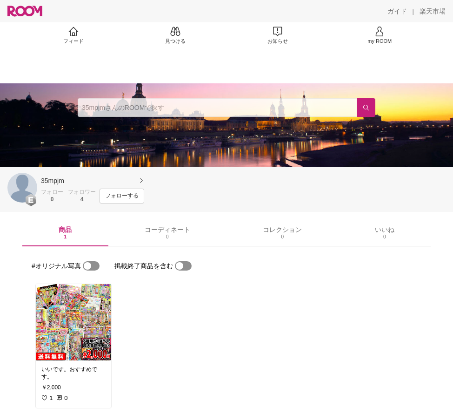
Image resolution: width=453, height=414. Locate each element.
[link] (73, 322)
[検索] (366, 107)
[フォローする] (122, 196)
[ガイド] (397, 11)
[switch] (91, 266)
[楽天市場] (433, 11)
